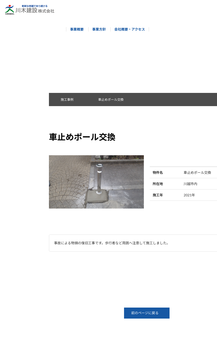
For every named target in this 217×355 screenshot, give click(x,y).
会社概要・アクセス (127, 29)
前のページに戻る (146, 313)
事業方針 (96, 29)
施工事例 (69, 99)
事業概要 (74, 29)
